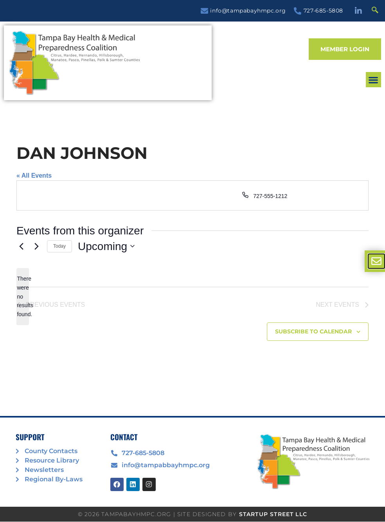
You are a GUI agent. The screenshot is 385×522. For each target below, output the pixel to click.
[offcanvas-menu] (376, 261)
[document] (192, 261)
